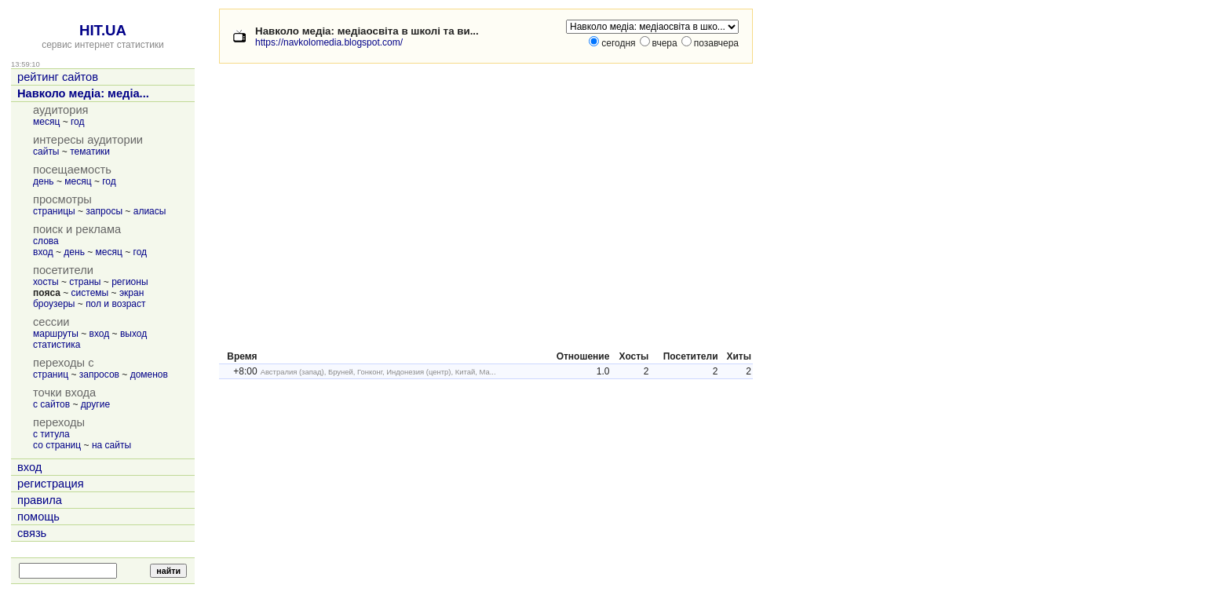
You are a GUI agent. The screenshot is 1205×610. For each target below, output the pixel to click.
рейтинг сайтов (57, 77)
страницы (54, 211)
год (78, 121)
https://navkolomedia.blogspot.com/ (329, 42)
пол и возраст (115, 303)
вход (43, 252)
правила (39, 500)
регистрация (50, 483)
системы (90, 292)
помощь (38, 516)
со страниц (57, 445)
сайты (46, 151)
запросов (99, 374)
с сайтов (51, 404)
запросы (104, 211)
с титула (51, 434)
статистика (56, 344)
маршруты (56, 333)
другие (95, 404)
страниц (50, 374)
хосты (46, 281)
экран (131, 292)
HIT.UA (102, 30)
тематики (90, 151)
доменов (149, 374)
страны (84, 281)
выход (133, 333)
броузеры (54, 303)
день (43, 181)
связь (31, 533)
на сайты (111, 445)
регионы (129, 281)
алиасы (149, 211)
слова (46, 241)
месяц (46, 121)
